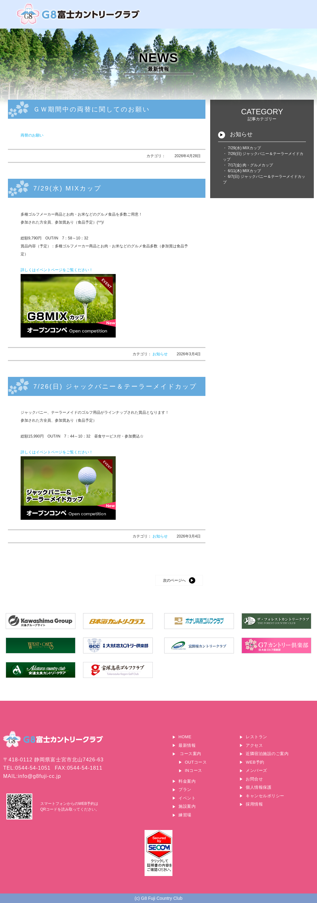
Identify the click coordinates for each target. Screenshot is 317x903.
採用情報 (254, 804)
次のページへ (174, 580)
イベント (187, 798)
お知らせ (160, 354)
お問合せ (254, 779)
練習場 (184, 815)
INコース (193, 770)
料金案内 (187, 781)
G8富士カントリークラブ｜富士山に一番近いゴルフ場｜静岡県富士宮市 (79, 14)
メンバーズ (256, 770)
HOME (184, 736)
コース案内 (190, 753)
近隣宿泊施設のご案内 (267, 753)
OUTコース (196, 762)
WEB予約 (255, 762)
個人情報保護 (258, 787)
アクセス (254, 745)
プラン (184, 789)
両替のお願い (32, 135)
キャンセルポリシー (265, 795)
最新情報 (187, 745)
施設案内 (187, 806)
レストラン (256, 736)
